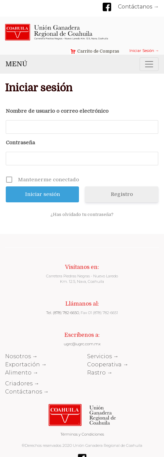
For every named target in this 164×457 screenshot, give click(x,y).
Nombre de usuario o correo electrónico (57, 111)
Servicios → (103, 356)
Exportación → (26, 364)
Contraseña (20, 143)
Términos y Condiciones (82, 434)
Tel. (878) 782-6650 (62, 312)
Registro (122, 194)
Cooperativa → (107, 364)
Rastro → (99, 372)
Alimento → (21, 372)
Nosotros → (21, 356)
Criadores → (22, 383)
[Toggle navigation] (149, 64)
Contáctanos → (138, 6)
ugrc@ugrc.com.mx (82, 344)
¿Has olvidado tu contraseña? (82, 214)
